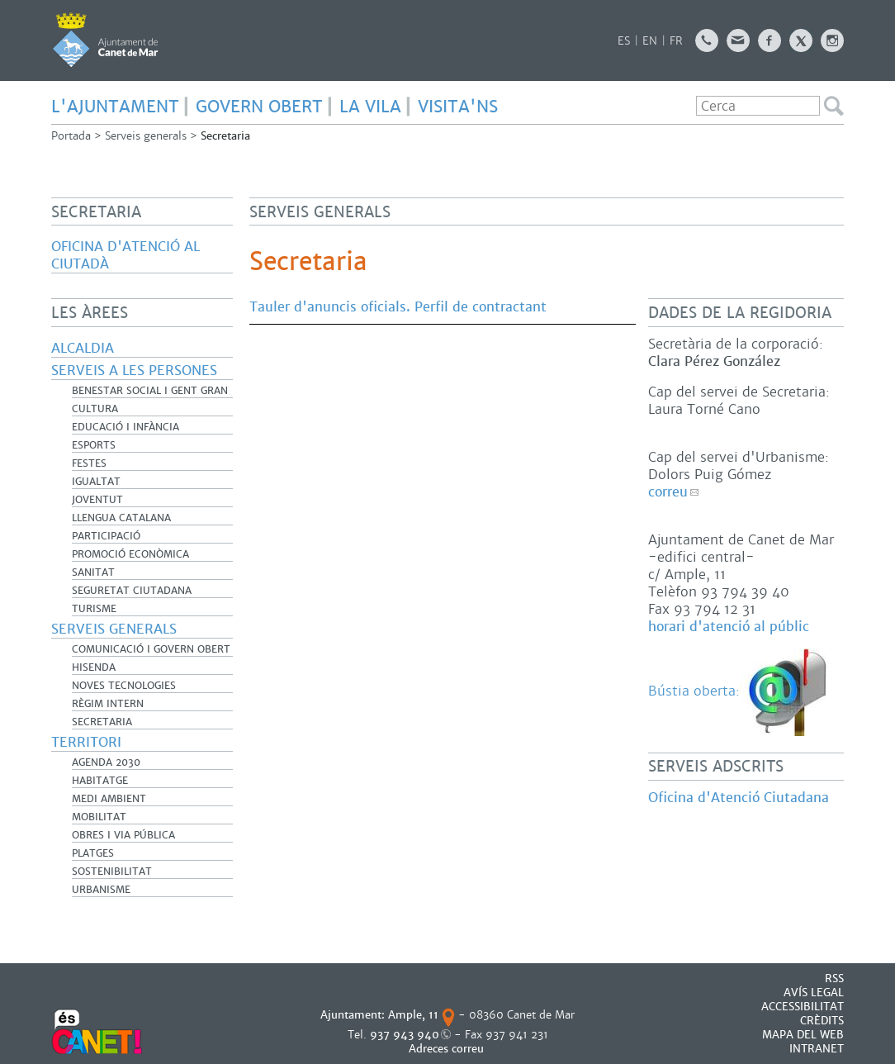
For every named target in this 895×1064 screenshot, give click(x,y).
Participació (106, 536)
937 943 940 (404, 1035)
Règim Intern (108, 703)
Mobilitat (99, 817)
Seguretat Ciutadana (132, 590)
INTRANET (816, 1049)
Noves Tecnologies (124, 685)
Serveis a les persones (134, 370)
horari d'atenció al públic (728, 626)
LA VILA (370, 106)
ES (624, 41)
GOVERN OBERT (259, 106)
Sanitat (93, 572)
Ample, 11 (413, 1015)
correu (668, 492)
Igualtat (96, 481)
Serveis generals (146, 136)
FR (676, 41)
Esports (94, 445)
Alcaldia (82, 348)
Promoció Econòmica (130, 554)
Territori (86, 742)
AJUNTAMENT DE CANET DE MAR (105, 40)
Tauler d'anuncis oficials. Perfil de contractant (398, 307)
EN (649, 41)
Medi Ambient (109, 798)
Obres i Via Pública (123, 835)
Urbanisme (101, 889)
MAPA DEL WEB (803, 1035)
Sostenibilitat (112, 871)
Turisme (94, 608)
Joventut (97, 499)
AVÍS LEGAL (814, 993)
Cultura (95, 409)
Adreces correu (448, 1049)
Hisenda (94, 667)
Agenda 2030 (106, 762)
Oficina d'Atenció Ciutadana (738, 797)
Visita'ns (458, 106)
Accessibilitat (802, 1007)
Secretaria (102, 722)
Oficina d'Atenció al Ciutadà (125, 255)
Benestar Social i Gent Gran (150, 390)
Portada (71, 136)
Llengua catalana (121, 518)
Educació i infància (125, 427)
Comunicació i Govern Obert (151, 649)
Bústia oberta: (742, 691)
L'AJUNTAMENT (115, 106)
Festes (89, 463)
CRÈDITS (822, 1021)
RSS (834, 978)
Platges (93, 853)
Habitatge (100, 780)
